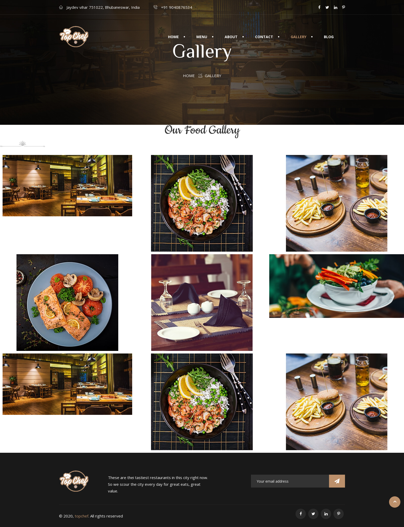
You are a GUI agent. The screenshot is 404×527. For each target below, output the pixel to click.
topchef (81, 515)
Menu (201, 36)
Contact (264, 36)
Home (173, 36)
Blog (329, 36)
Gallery (298, 36)
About (231, 36)
